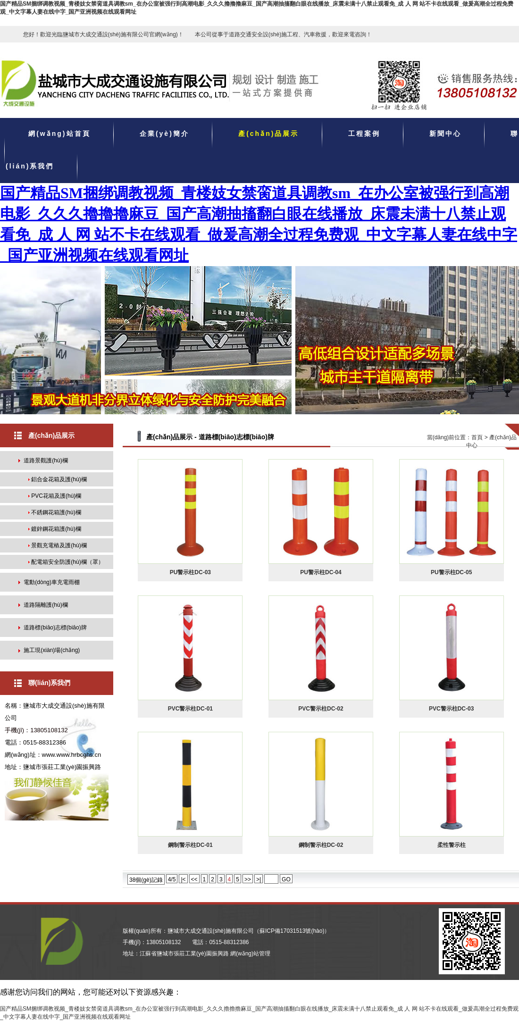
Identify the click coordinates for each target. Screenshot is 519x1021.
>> (247, 879)
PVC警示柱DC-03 (451, 708)
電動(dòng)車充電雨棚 (52, 582)
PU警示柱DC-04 (320, 572)
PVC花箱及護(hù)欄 (56, 496)
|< (183, 879)
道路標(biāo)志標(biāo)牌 (55, 627)
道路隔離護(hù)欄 (45, 605)
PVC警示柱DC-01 (190, 708)
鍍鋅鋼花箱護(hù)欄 (56, 529)
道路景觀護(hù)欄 (45, 460)
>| (258, 879)
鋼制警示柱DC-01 (190, 845)
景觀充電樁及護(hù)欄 (58, 545)
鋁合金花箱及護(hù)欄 (58, 479)
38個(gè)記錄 (146, 880)
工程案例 (364, 134)
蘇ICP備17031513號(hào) (292, 931)
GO (286, 879)
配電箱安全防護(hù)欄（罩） (67, 562)
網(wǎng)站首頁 (59, 134)
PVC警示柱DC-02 (320, 708)
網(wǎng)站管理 (250, 953)
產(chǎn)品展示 (268, 134)
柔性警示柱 (451, 845)
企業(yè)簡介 (164, 134)
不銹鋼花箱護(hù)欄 (56, 512)
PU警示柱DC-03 (190, 572)
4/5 (172, 879)
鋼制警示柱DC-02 (321, 845)
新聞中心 (445, 134)
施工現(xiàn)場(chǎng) (52, 650)
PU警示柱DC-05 (451, 572)
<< (194, 879)
